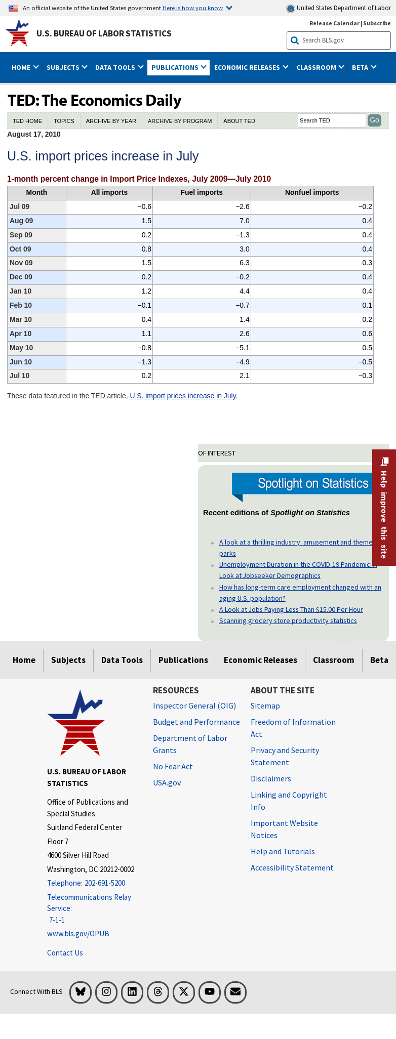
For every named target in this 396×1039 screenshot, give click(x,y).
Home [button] (22, 67)
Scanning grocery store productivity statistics (288, 620)
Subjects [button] (64, 67)
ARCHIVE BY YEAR (111, 121)
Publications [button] (175, 67)
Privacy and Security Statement (285, 756)
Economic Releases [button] (248, 67)
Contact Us (65, 953)
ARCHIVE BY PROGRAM (180, 121)
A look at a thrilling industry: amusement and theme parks (296, 547)
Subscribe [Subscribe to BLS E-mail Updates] (377, 23)
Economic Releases (260, 660)
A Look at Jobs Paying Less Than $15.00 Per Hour (291, 609)
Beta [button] (361, 67)
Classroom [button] (317, 67)
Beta (379, 660)
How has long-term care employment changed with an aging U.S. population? (300, 593)
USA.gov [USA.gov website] (167, 782)
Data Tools (122, 660)
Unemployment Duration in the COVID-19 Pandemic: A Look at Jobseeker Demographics (298, 570)
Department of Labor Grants (190, 744)
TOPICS (64, 121)
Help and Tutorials (283, 851)
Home (24, 660)
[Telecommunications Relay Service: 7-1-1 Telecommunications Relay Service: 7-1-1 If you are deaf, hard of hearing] (92, 909)
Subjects (68, 660)
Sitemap (265, 705)
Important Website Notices (284, 829)
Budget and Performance (196, 722)
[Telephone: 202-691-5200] (92, 883)
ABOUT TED (239, 121)
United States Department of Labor (338, 8)
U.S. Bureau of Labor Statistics (104, 33)
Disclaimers (271, 778)
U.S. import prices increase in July (182, 396)
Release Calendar (334, 23)
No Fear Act (173, 766)
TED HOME (27, 121)
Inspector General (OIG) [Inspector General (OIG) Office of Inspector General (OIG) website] (194, 705)
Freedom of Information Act (293, 728)
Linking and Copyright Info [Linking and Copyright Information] (289, 800)
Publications (183, 660)
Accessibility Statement (292, 867)
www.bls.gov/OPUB (78, 933)
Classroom (333, 660)
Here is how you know (193, 8)
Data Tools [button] (116, 67)
